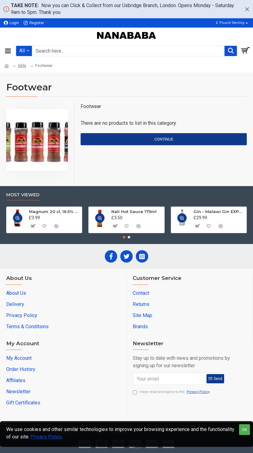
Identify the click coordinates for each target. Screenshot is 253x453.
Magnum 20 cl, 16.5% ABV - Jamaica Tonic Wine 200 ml (54, 211)
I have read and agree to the (172, 392)
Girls (22, 65)
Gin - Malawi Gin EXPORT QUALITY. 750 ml (218, 211)
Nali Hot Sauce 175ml (134, 211)
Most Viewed (22, 195)
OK (244, 429)
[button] (124, 237)
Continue (163, 139)
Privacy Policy (46, 437)
